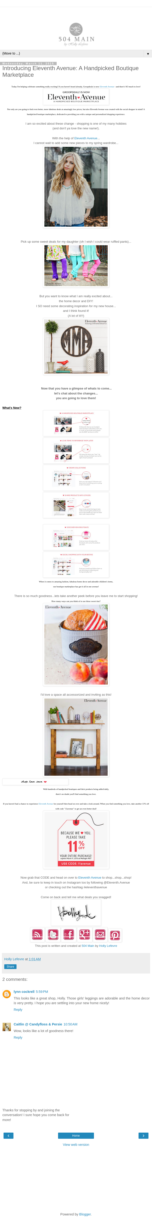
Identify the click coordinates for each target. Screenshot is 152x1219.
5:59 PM (42, 992)
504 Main (88, 946)
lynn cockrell (24, 992)
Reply (18, 1010)
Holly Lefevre (108, 946)
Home (76, 1135)
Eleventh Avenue (107, 86)
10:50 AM (70, 1024)
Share (10, 966)
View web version (76, 1145)
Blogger (85, 1214)
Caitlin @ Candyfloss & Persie (38, 1024)
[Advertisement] (76, 13)
